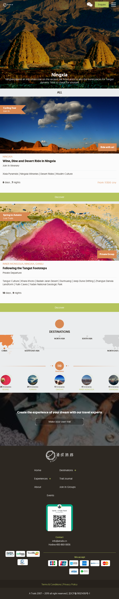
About (37, 486)
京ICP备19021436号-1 (79, 593)
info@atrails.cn (59, 540)
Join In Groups (68, 486)
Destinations (66, 470)
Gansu (39, 263)
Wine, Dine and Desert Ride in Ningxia (29, 161)
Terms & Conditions (51, 584)
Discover (59, 197)
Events (50, 495)
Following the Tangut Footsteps (25, 268)
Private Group (107, 254)
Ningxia (7, 156)
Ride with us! (107, 147)
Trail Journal (66, 478)
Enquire (102, 4)
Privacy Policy (70, 584)
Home (37, 470)
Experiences (41, 478)
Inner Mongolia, (13, 263)
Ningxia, (29, 263)
